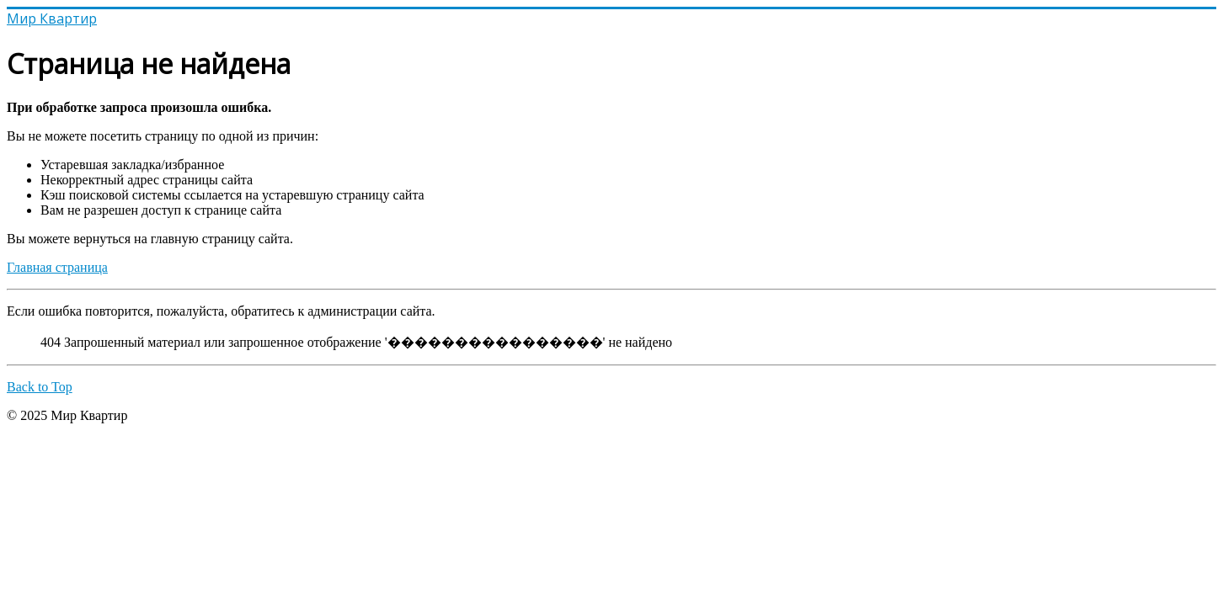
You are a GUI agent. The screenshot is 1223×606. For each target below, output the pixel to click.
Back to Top (39, 387)
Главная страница (57, 267)
